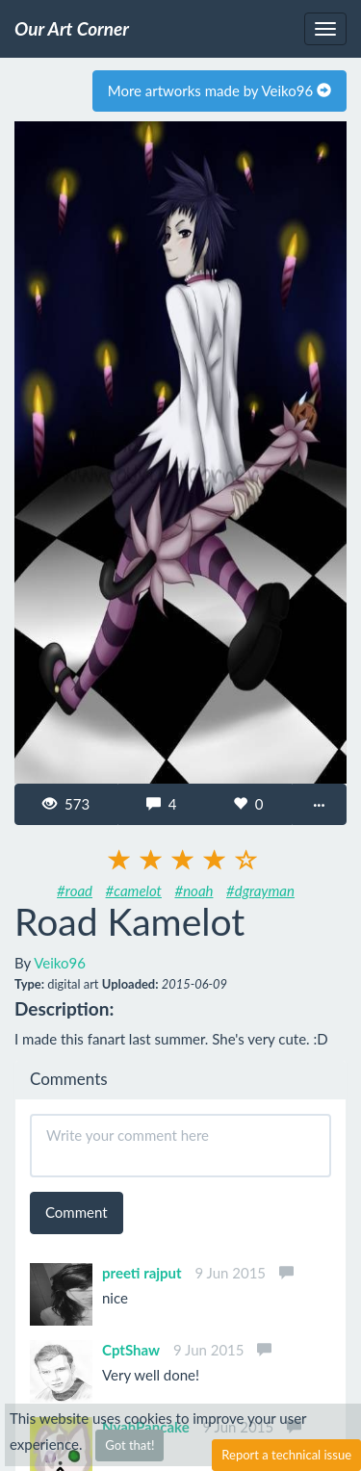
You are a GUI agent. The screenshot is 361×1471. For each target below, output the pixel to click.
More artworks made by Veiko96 (219, 90)
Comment (76, 1212)
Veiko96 (60, 962)
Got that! (129, 1445)
